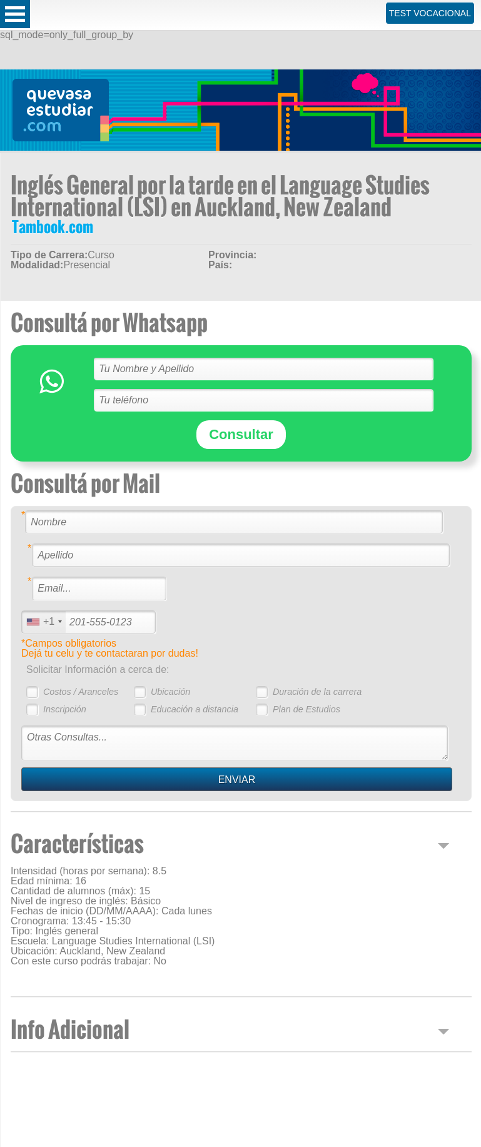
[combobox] (44, 622)
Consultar (241, 434)
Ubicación (170, 692)
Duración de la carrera (317, 692)
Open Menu (15, 14)
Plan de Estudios (306, 709)
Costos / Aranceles (80, 692)
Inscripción (64, 709)
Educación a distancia (194, 709)
